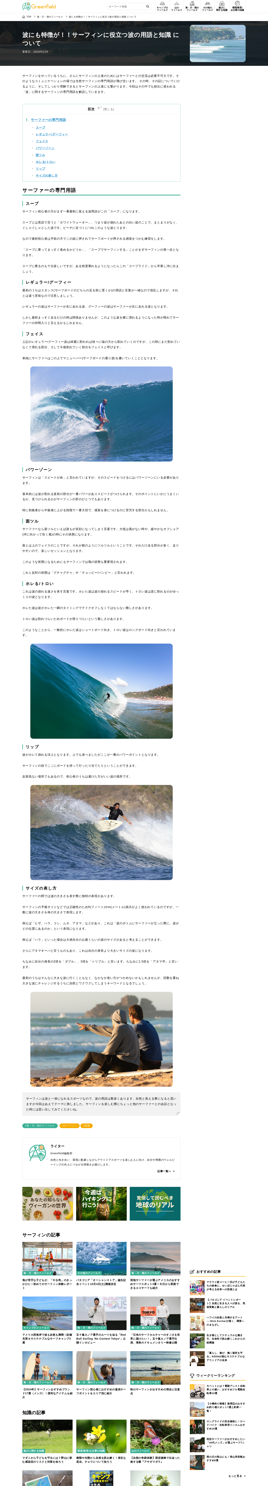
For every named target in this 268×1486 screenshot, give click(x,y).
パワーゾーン (45, 148)
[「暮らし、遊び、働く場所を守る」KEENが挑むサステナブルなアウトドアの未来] (197, 1351)
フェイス (42, 141)
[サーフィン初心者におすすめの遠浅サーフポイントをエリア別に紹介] (101, 1353)
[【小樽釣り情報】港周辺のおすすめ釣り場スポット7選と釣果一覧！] (197, 1402)
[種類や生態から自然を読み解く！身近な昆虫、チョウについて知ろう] (101, 1421)
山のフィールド (140, 1450)
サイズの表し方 (47, 175)
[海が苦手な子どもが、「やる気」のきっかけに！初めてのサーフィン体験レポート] (47, 1244)
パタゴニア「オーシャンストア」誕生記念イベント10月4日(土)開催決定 (101, 1282)
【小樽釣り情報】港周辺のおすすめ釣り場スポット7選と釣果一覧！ (226, 1407)
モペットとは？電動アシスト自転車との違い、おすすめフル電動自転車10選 (226, 1390)
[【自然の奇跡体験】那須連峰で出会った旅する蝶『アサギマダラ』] (155, 1421)
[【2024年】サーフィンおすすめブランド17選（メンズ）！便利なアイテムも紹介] (47, 1353)
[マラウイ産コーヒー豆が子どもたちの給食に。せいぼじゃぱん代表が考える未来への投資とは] (197, 1280)
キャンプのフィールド (36, 1327)
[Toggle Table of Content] (106, 109)
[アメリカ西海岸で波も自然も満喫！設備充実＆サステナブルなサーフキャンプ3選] (47, 1298)
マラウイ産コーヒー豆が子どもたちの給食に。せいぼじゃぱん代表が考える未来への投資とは (226, 1286)
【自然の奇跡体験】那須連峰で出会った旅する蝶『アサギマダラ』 (155, 1459)
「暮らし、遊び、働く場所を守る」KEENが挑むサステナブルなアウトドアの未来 (226, 1357)
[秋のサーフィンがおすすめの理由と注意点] (155, 1353)
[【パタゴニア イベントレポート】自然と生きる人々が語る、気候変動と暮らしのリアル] (197, 1298)
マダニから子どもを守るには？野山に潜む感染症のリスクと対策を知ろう (47, 1459)
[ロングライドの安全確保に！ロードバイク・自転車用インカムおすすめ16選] (197, 1419)
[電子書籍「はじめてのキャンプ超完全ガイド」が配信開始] (101, 1472)
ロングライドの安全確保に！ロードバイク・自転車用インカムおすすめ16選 (226, 1425)
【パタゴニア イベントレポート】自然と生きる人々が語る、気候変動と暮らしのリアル (226, 1304)
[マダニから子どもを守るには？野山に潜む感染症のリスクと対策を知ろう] (47, 1421)
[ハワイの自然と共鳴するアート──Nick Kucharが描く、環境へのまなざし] (197, 1315)
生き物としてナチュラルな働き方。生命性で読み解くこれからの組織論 (226, 1339)
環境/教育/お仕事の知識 (91, 1450)
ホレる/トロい (45, 162)
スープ (40, 127)
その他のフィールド (89, 1273)
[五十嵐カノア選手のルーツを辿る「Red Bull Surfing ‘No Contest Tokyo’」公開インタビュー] (101, 1298)
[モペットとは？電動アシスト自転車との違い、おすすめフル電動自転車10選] (197, 1384)
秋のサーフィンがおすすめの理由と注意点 (155, 1391)
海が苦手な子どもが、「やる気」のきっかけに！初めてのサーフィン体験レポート (47, 1284)
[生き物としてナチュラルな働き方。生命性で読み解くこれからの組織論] (197, 1333)
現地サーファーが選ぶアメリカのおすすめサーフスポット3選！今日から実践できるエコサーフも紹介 (155, 1284)
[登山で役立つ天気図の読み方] (47, 1472)
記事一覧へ (164, 1171)
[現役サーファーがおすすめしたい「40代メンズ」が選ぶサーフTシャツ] (197, 1437)
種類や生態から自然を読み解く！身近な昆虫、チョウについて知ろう (101, 1459)
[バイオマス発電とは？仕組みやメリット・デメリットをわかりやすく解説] (155, 1472)
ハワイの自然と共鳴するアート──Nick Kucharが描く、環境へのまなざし (225, 1321)
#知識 (86, 1125)
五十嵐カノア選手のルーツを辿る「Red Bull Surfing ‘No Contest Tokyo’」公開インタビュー (101, 1338)
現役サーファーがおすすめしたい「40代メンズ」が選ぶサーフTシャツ (226, 1443)
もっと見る (235, 1476)
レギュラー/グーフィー (52, 134)
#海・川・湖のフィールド (40, 1125)
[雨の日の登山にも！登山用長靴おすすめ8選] (197, 1455)
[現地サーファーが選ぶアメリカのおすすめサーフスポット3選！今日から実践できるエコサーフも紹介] (155, 1244)
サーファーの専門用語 (48, 120)
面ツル (40, 155)
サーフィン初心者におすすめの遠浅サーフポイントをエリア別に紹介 (101, 1391)
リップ (40, 168)
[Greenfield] (39, 4)
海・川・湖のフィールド (37, 1273)
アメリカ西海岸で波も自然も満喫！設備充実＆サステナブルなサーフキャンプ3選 (47, 1338)
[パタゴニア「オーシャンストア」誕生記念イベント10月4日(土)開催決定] (101, 1244)
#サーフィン (69, 1125)
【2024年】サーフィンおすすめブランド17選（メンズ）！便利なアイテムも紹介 (47, 1393)
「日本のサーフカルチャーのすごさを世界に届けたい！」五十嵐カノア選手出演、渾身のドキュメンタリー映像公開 (155, 1338)
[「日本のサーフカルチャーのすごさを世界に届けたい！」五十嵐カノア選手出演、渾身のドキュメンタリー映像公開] (155, 1298)
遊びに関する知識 (33, 1450)
